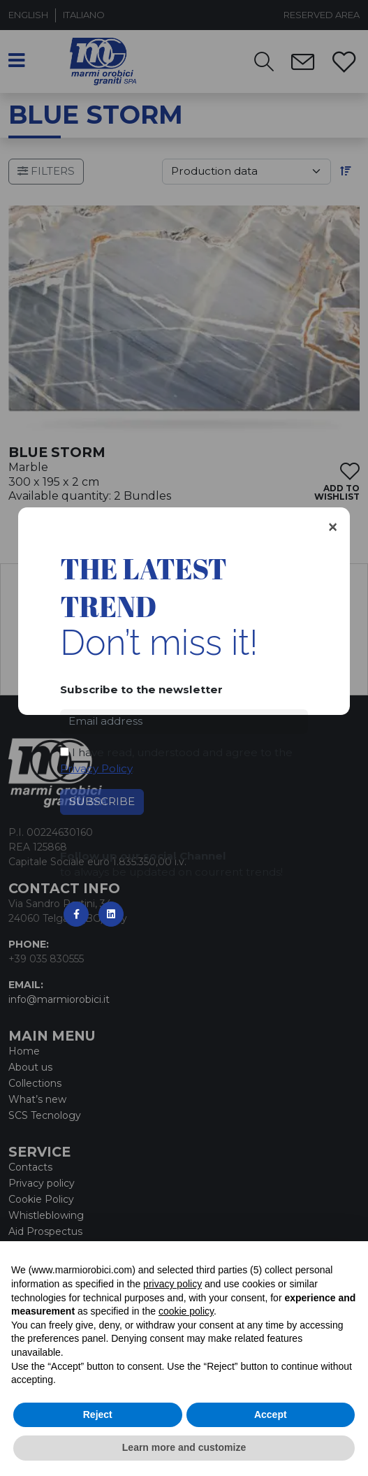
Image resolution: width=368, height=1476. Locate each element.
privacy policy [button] (172, 1283)
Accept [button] (270, 1414)
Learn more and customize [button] (184, 1447)
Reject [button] (97, 1414)
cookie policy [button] (186, 1311)
